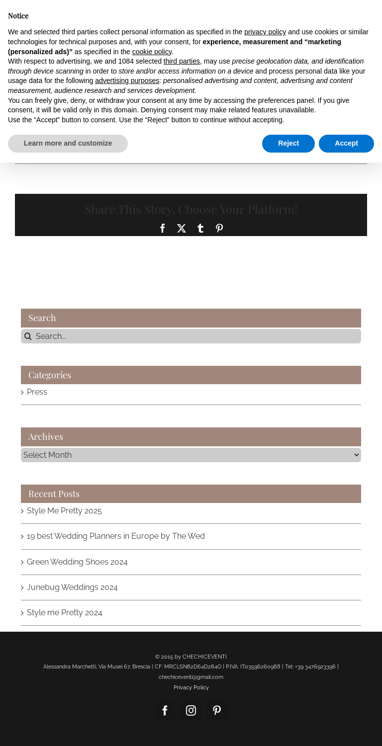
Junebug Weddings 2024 (72, 587)
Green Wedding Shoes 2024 (77, 562)
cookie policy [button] (152, 52)
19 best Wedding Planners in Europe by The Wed (116, 536)
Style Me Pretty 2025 (64, 510)
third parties (182, 61)
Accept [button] (346, 143)
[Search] (28, 336)
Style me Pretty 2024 (64, 612)
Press (37, 392)
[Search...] (191, 336)
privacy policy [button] (265, 32)
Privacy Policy (191, 687)
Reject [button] (288, 143)
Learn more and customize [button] (68, 143)
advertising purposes (127, 80)
